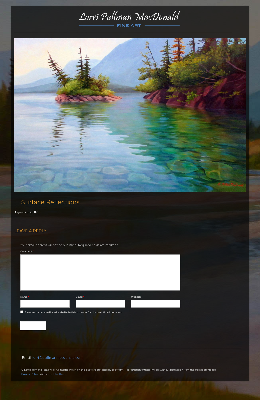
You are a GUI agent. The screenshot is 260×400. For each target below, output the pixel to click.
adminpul (25, 212)
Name (24, 296)
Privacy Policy (29, 373)
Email (80, 296)
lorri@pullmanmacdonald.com (57, 358)
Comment (27, 251)
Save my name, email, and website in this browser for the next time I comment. (74, 312)
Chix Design (60, 373)
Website (136, 296)
